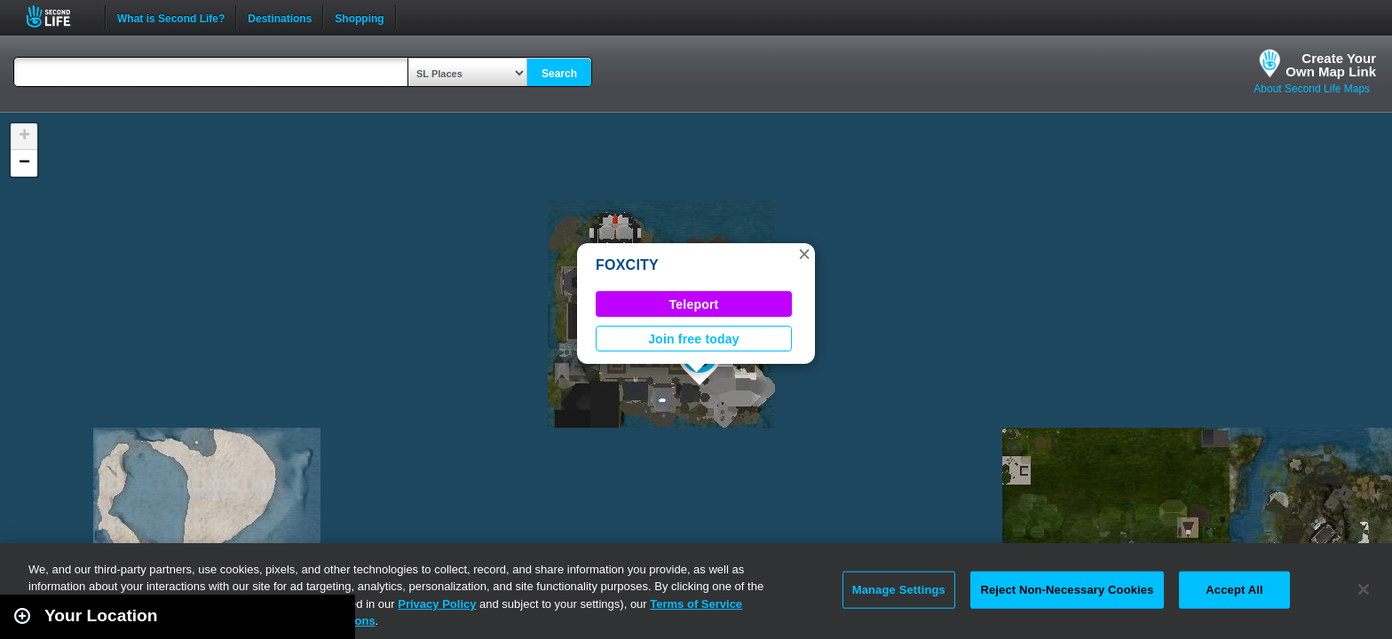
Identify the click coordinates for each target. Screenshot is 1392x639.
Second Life (58, 16)
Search (559, 73)
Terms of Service (696, 604)
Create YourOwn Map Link (1330, 65)
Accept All (1234, 589)
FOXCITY (627, 264)
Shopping (359, 16)
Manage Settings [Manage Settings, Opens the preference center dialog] (898, 589)
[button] (804, 253)
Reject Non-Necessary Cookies (1066, 589)
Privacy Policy (437, 604)
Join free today (694, 339)
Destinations (280, 16)
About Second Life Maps (1312, 89)
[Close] (1363, 589)
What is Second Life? (171, 16)
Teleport (694, 304)
